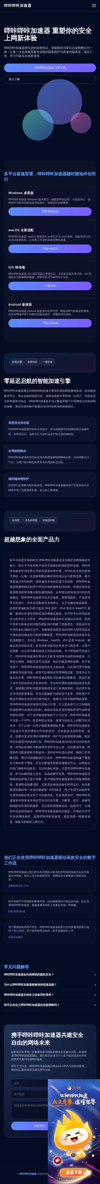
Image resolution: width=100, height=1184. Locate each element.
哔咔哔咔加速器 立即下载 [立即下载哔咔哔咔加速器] (50, 67)
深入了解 (14, 79)
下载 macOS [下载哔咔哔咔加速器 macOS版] (50, 248)
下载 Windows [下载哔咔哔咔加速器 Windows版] (50, 211)
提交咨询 (39, 1127)
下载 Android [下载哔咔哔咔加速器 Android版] (50, 322)
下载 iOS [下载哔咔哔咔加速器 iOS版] (49, 285)
